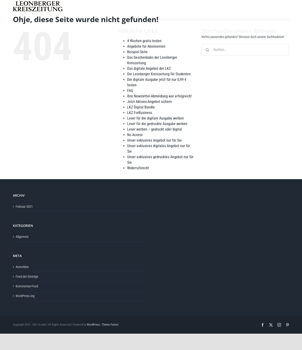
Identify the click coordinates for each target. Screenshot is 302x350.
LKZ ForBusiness (139, 113)
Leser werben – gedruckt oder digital (154, 129)
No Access (135, 135)
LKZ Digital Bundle (141, 107)
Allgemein (22, 237)
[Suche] (207, 49)
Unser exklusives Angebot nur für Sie (154, 140)
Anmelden (22, 267)
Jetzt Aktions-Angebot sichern (149, 101)
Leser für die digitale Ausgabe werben (155, 118)
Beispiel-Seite (137, 52)
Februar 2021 (24, 206)
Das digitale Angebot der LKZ (149, 68)
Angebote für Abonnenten (146, 46)
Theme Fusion (110, 324)
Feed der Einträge (27, 276)
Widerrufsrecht (138, 168)
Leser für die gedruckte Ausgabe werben (157, 124)
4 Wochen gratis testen (144, 41)
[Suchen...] (245, 49)
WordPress (93, 324)
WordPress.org (25, 296)
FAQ (130, 90)
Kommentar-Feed (27, 286)
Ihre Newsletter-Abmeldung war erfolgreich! (159, 96)
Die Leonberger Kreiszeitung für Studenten (159, 74)
